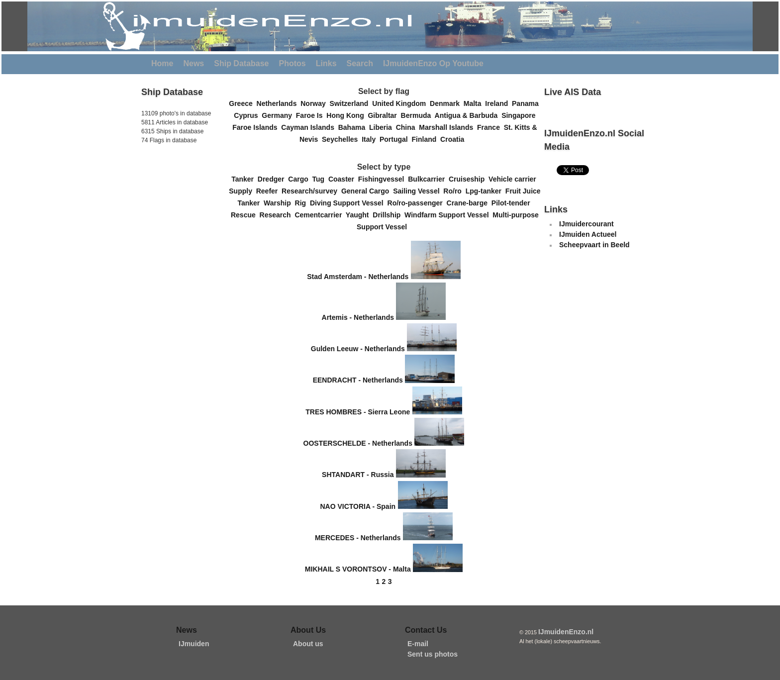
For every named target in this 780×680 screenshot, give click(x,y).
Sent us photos (432, 654)
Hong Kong (347, 115)
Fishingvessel (383, 179)
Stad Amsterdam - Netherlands (357, 277)
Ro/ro (454, 191)
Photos (292, 63)
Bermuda (418, 115)
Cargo (300, 179)
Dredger (273, 179)
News (193, 63)
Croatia (454, 139)
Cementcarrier (319, 215)
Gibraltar (384, 115)
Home (162, 63)
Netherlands (279, 103)
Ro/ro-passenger (417, 203)
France (490, 127)
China (407, 127)
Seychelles (342, 139)
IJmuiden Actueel (587, 234)
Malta (475, 103)
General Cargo (367, 191)
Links (326, 63)
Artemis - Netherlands (358, 317)
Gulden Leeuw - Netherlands (358, 349)
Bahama (353, 127)
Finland (426, 139)
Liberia (382, 127)
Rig (302, 203)
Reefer (269, 191)
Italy (371, 139)
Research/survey (311, 191)
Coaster (343, 179)
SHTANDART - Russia (357, 475)
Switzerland (351, 103)
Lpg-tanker (485, 191)
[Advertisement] (171, 213)
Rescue (245, 215)
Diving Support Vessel (349, 203)
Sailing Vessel (418, 191)
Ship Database (241, 63)
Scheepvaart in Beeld (594, 245)
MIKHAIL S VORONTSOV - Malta (358, 570)
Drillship (388, 215)
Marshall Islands (448, 127)
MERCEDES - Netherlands (358, 538)
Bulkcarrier (428, 179)
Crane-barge (469, 203)
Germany (278, 115)
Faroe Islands (256, 127)
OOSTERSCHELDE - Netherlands (357, 443)
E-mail (417, 644)
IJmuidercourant (586, 224)
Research (277, 215)
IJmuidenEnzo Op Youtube (433, 63)
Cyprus (248, 115)
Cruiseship (468, 179)
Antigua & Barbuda (468, 115)
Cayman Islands (309, 127)
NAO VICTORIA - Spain (357, 506)
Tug (320, 179)
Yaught (359, 215)
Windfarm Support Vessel (448, 215)
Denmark (447, 103)
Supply (242, 191)
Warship (279, 203)
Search (360, 63)
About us (308, 644)
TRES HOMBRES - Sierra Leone (357, 412)
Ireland (498, 103)
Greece (242, 103)
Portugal (396, 139)
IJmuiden (194, 644)
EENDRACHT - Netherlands (358, 381)
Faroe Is (311, 115)
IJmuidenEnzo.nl (565, 632)
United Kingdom (401, 103)
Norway (314, 103)
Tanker (244, 179)
